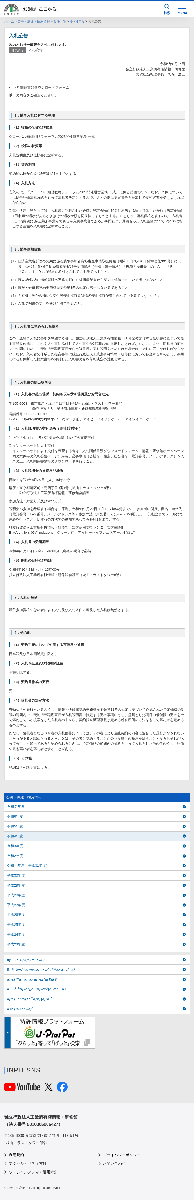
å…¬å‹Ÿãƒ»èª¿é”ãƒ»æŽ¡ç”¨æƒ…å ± (37, 989)
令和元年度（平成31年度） (28, 865)
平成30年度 (16, 875)
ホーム (9, 21)
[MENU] (182, 8)
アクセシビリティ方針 (28, 1163)
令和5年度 (15, 826)
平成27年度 (16, 905)
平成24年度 (16, 934)
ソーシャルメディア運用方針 (33, 1172)
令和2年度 (15, 856)
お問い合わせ (114, 1163)
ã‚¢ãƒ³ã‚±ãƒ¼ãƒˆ (20, 1009)
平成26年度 (16, 915)
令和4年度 (77, 21)
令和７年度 (16, 807)
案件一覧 (59, 21)
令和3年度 (15, 846)
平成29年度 (16, 885)
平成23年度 (16, 944)
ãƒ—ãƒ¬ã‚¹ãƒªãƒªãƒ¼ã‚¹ (26, 960)
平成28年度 (16, 895)
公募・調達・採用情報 (34, 21)
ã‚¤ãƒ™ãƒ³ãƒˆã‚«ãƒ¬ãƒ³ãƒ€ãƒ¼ (32, 979)
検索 (167, 9)
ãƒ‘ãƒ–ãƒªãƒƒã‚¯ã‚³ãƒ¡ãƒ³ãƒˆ (29, 999)
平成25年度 (16, 925)
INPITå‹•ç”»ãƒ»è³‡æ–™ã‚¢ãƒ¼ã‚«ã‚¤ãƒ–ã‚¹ (41, 969)
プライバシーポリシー (122, 1155)
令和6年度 (15, 816)
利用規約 (16, 1155)
